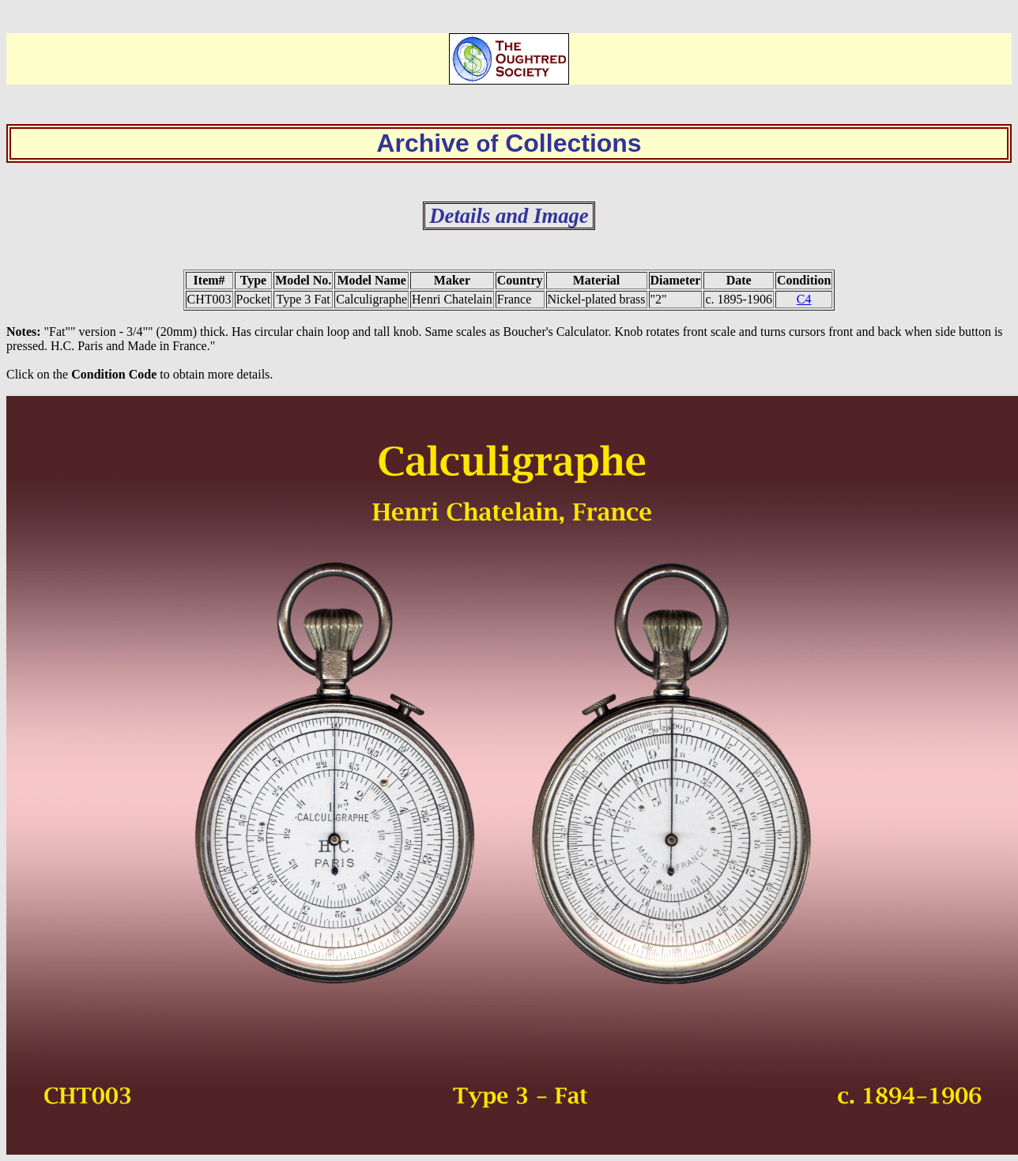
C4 (804, 299)
